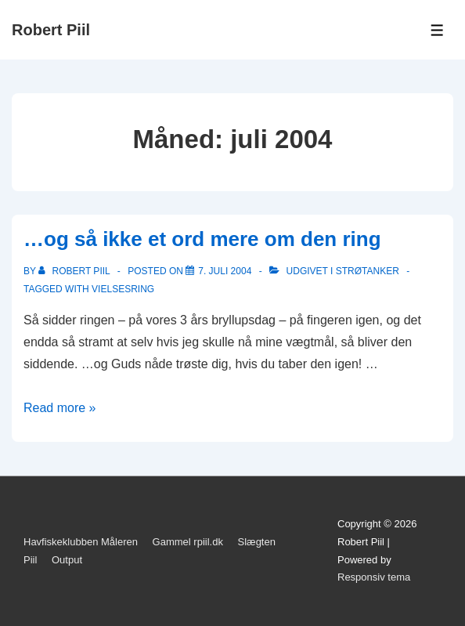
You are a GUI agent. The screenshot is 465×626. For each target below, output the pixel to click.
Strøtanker (367, 271)
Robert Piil (51, 29)
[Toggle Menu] (437, 30)
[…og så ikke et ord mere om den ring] (224, 271)
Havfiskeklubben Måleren (80, 542)
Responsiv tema (373, 577)
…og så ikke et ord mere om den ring (202, 239)
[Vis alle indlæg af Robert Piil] (75, 271)
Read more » (59, 407)
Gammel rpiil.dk (188, 542)
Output (67, 560)
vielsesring (123, 289)
